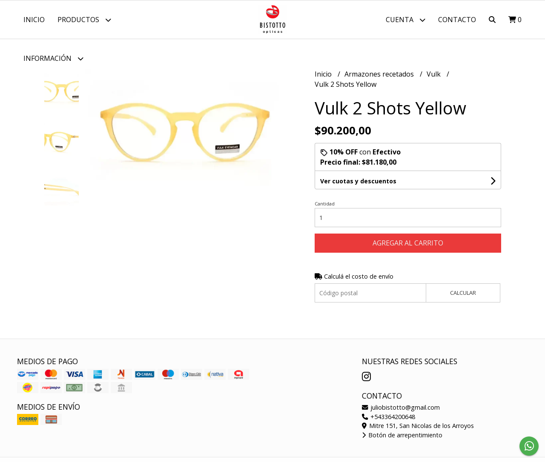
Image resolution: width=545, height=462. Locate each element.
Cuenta (405, 19)
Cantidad (325, 203)
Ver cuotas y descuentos (358, 181)
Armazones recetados (380, 74)
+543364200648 (388, 417)
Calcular (463, 293)
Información (53, 58)
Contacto (457, 19)
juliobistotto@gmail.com (401, 407)
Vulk (434, 74)
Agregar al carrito (408, 243)
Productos (84, 19)
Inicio (34, 19)
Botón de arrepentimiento (402, 435)
